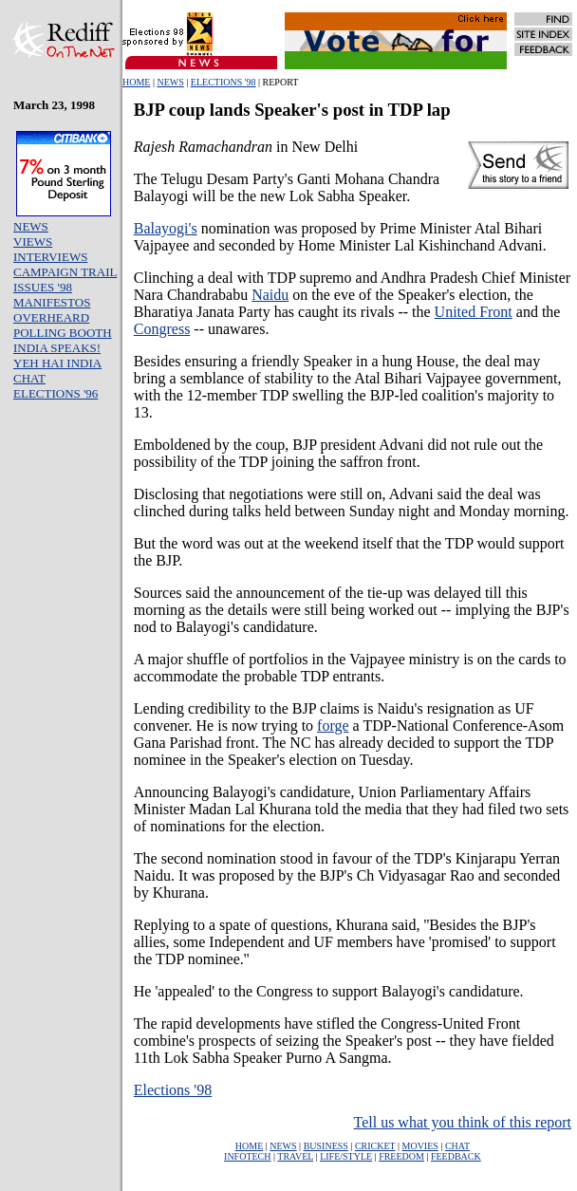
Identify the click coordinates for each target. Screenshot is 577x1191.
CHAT (29, 378)
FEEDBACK (456, 1156)
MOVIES (420, 1146)
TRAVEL (295, 1156)
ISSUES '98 (42, 287)
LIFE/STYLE (346, 1156)
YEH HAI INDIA (57, 363)
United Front (473, 312)
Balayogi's (165, 228)
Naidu (269, 295)
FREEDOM (401, 1156)
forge (332, 725)
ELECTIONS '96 (55, 393)
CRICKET (375, 1146)
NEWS (170, 82)
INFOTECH (247, 1156)
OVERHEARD (51, 317)
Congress (162, 329)
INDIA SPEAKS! (57, 348)
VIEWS (32, 241)
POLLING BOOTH (62, 333)
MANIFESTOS (51, 302)
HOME (136, 82)
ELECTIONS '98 (223, 82)
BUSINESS (326, 1146)
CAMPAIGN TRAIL (65, 272)
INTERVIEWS (50, 257)
